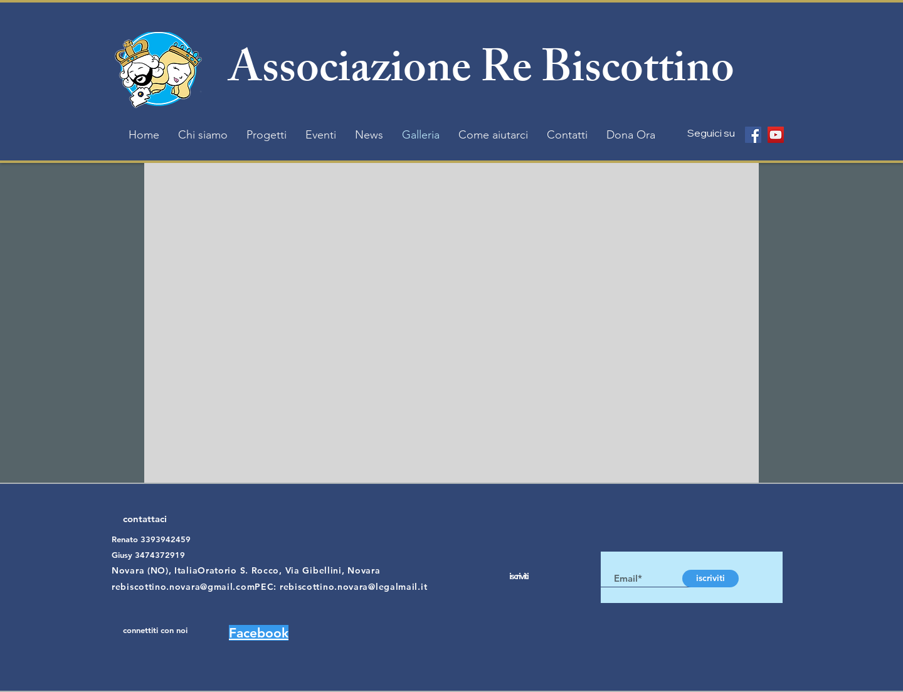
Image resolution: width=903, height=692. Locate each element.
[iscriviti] (710, 578)
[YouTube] (776, 135)
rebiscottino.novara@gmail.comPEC (192, 586)
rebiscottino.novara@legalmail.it (353, 586)
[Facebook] (753, 135)
